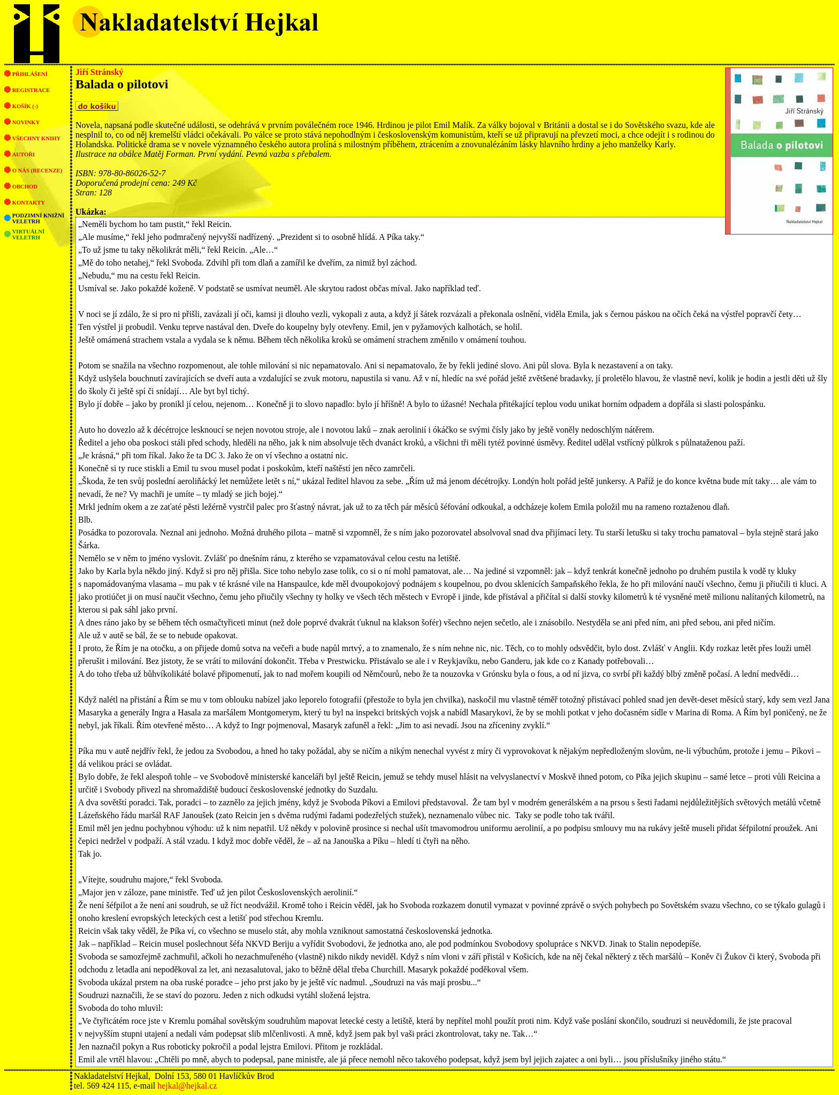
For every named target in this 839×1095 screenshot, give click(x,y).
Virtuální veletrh (28, 234)
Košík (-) (25, 106)
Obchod (24, 187)
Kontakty (28, 203)
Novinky (26, 122)
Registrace (31, 90)
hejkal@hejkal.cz (187, 1085)
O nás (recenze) (37, 170)
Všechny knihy (36, 138)
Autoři (23, 154)
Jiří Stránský (99, 72)
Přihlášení (30, 74)
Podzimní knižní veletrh (38, 218)
